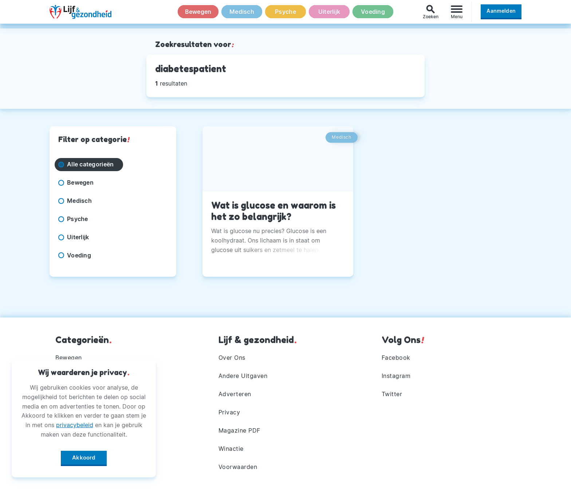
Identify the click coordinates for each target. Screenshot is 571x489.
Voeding (373, 14)
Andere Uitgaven (243, 375)
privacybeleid (74, 423)
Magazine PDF (239, 430)
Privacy (229, 412)
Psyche (285, 14)
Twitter (392, 394)
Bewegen (198, 14)
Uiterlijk (329, 14)
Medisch (241, 14)
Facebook (396, 357)
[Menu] (456, 14)
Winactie (231, 448)
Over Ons (231, 357)
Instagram (396, 375)
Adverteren (234, 394)
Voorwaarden (237, 466)
